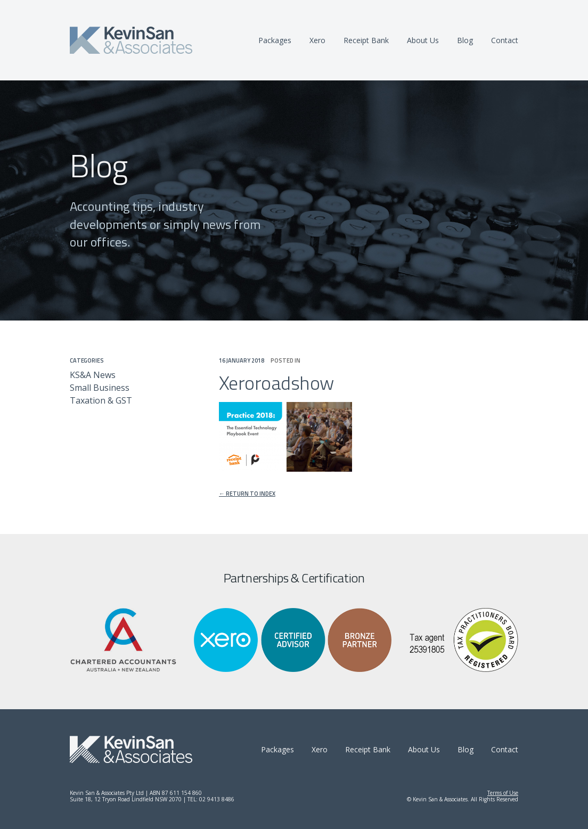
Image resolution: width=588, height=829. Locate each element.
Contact (504, 40)
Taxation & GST (101, 400)
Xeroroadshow (276, 382)
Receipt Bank (366, 40)
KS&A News (93, 375)
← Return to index (247, 494)
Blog (465, 40)
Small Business (99, 387)
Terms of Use (502, 793)
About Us (423, 40)
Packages (274, 40)
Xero (317, 40)
